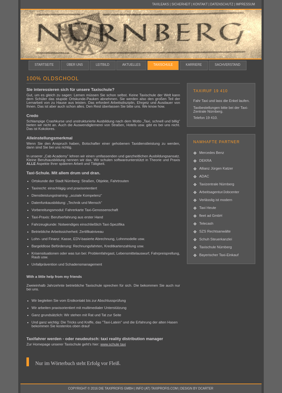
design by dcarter (196, 388)
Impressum (245, 4)
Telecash (206, 223)
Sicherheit (181, 4)
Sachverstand (227, 64)
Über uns (75, 64)
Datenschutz (222, 4)
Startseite (44, 64)
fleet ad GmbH (210, 215)
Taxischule (163, 64)
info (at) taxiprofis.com (157, 388)
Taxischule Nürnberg (215, 247)
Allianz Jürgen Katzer (216, 168)
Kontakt (200, 4)
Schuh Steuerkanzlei (215, 239)
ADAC (204, 176)
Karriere (194, 64)
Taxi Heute (207, 208)
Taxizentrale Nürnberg (216, 184)
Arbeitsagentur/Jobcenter (219, 192)
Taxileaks (160, 4)
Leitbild (102, 64)
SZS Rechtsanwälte (215, 231)
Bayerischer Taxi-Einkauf (219, 255)
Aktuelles (131, 64)
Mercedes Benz (211, 152)
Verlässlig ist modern (215, 200)
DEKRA (205, 160)
